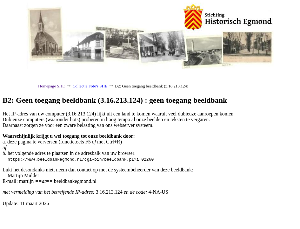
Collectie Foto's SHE (90, 86)
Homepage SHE (51, 86)
